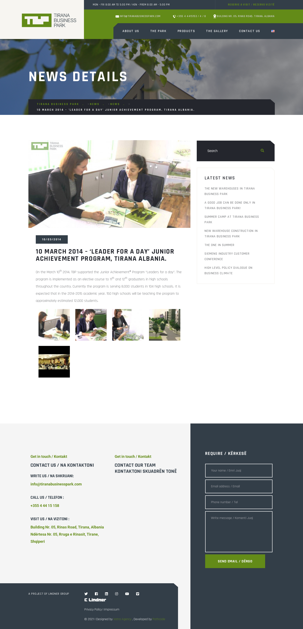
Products (186, 31)
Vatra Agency (122, 619)
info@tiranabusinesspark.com (138, 16)
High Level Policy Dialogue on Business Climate (228, 271)
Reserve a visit (239, 4)
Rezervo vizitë (264, 4)
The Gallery (217, 31)
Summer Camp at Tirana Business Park (232, 219)
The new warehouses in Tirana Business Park (230, 191)
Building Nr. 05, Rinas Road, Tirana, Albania (244, 16)
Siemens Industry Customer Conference (227, 256)
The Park (158, 31)
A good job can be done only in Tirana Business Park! (230, 205)
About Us (130, 31)
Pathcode (159, 619)
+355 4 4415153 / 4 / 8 (189, 16)
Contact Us (249, 31)
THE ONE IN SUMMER (219, 245)
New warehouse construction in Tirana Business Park (231, 234)
